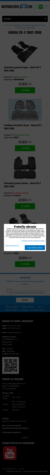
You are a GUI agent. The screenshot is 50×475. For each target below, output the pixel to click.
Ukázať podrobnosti (12, 246)
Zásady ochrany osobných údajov (33, 241)
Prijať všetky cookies (34, 248)
